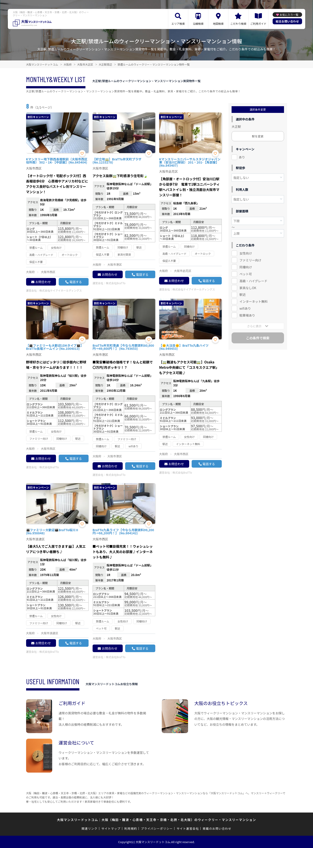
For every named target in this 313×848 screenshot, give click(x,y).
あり (242, 157)
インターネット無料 (253, 301)
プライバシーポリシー (157, 828)
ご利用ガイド (258, 23)
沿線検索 (198, 23)
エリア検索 (178, 23)
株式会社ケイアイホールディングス (60, 290)
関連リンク (90, 828)
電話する (75, 282)
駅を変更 (257, 136)
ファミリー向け (250, 260)
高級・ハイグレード (253, 281)
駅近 (242, 294)
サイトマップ (110, 828)
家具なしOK (247, 288)
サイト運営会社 (187, 828)
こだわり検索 (238, 23)
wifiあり (245, 308)
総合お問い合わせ (287, 21)
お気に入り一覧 (289, 15)
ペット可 (245, 274)
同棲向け (245, 267)
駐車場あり (247, 315)
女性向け (245, 253)
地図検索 (218, 23)
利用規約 (130, 828)
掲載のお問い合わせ (217, 828)
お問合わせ (43, 282)
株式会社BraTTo (115, 283)
